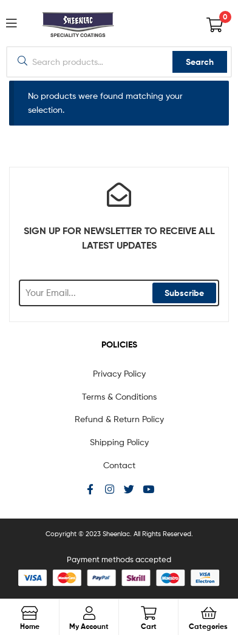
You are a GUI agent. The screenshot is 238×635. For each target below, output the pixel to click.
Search (200, 61)
